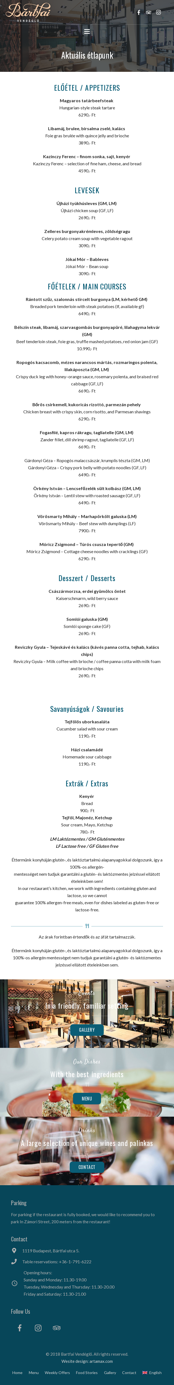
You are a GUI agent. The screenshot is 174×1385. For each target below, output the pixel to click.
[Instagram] (38, 1328)
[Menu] (87, 31)
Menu (34, 1372)
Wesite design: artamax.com (87, 1361)
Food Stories (87, 1372)
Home (17, 1372)
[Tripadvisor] (56, 1328)
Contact (129, 1372)
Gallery (110, 1372)
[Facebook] (19, 1328)
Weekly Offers (57, 1372)
